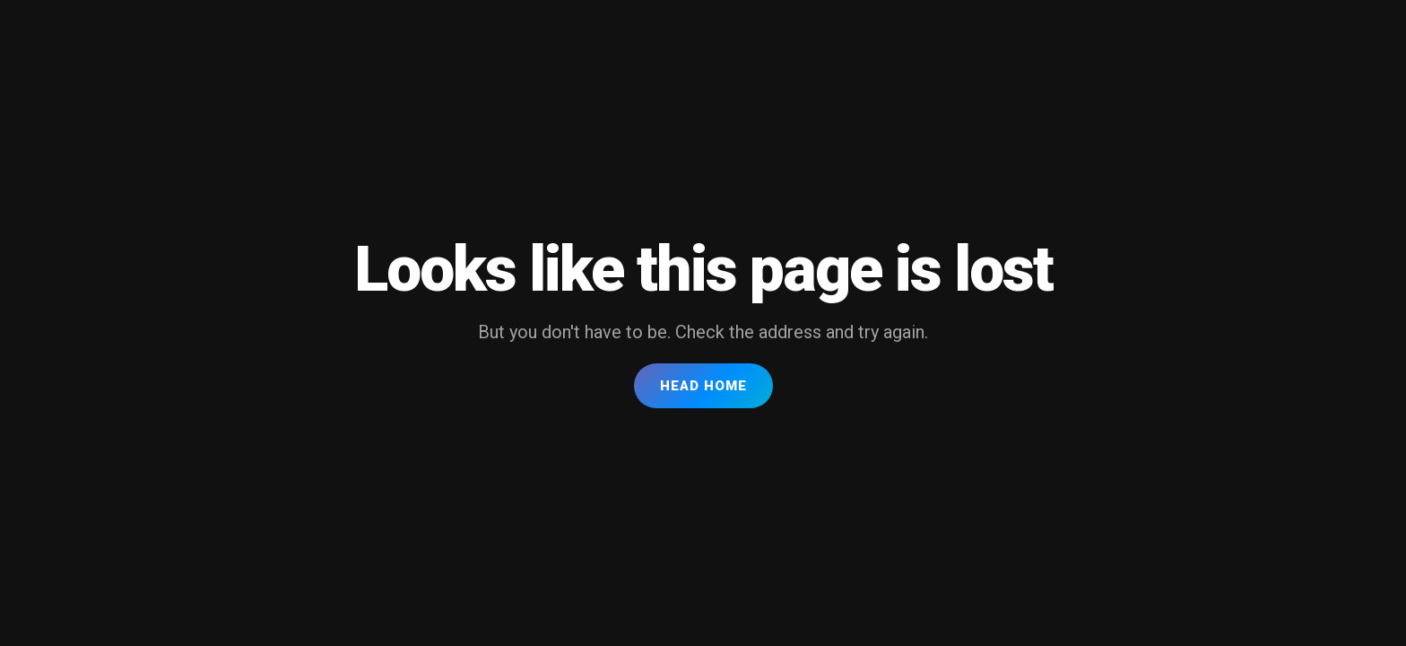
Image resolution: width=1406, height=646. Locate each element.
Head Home (703, 386)
